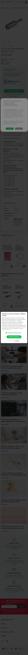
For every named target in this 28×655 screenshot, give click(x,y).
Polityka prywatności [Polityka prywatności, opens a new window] (6, 329)
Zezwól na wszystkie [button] (14, 336)
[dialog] (14, 327)
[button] (14, 332)
